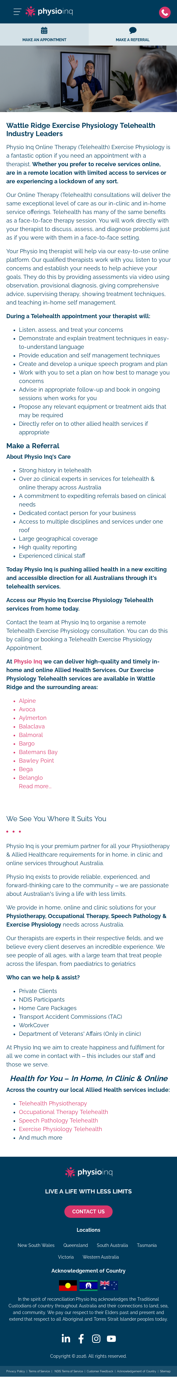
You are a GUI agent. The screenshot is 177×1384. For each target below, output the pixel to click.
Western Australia (101, 1257)
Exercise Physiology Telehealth (60, 1129)
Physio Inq (28, 661)
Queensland (75, 1245)
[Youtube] (111, 1338)
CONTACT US (88, 1211)
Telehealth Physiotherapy (53, 1103)
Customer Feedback (100, 1371)
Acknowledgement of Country (136, 1371)
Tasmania (147, 1245)
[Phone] (165, 12)
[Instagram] (96, 1338)
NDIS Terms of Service (68, 1371)
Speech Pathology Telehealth (58, 1120)
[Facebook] (81, 1338)
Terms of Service (39, 1371)
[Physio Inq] (49, 11)
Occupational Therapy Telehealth (63, 1112)
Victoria (66, 1257)
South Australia (112, 1245)
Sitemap (165, 1371)
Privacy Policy (15, 1371)
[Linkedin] (66, 1338)
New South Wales (36, 1245)
